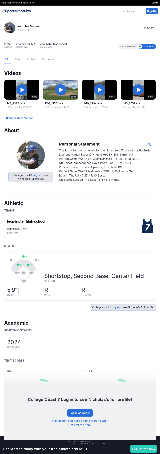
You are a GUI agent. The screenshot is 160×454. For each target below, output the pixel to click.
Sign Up (152, 11)
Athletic (32, 59)
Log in (36, 175)
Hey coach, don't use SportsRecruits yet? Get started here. (80, 423)
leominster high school (26, 221)
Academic (48, 59)
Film (7, 59)
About (18, 59)
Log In (155, 2)
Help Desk (28, 2)
